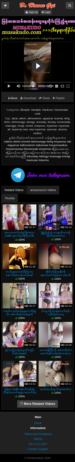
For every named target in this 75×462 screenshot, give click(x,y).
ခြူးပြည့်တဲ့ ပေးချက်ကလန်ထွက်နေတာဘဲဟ (55, 234)
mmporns (39, 125)
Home (38, 423)
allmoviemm (34, 118)
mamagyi (11, 125)
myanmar (51, 125)
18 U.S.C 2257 (38, 444)
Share (44, 98)
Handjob (36, 109)
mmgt (21, 125)
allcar (15, 118)
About (12, 98)
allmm (22, 118)
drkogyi (31, 121)
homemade (63, 121)
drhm (7, 121)
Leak (37, 113)
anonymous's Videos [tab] (43, 190)
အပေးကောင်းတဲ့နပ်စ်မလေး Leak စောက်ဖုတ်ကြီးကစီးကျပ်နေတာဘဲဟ (19, 235)
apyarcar (48, 118)
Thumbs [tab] (10, 198)
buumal (58, 118)
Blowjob (25, 109)
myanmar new (20, 129)
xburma (62, 129)
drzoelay (41, 121)
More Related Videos (37, 403)
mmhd (29, 125)
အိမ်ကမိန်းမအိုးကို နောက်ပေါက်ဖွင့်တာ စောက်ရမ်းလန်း (55, 275)
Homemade (61, 109)
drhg (67, 118)
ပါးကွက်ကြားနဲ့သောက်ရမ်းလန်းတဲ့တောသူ (55, 312)
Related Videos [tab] (14, 190)
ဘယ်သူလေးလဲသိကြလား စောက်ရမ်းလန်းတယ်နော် (19, 273)
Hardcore (47, 109)
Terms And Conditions (38, 434)
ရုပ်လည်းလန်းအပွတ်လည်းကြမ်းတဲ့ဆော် (19, 351)
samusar (52, 129)
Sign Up (32, 12)
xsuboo (37, 133)
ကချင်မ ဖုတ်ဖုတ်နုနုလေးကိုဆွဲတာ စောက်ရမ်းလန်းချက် (19, 312)
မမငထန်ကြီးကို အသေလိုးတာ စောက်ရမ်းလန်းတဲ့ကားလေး (56, 351)
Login (46, 12)
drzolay (51, 121)
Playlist (58, 98)
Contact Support (38, 449)
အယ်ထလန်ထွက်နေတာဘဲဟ (55, 389)
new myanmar (37, 129)
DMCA (38, 439)
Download (28, 98)
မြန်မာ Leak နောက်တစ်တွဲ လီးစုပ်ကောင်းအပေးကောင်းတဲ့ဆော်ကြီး (19, 392)
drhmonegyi (18, 121)
